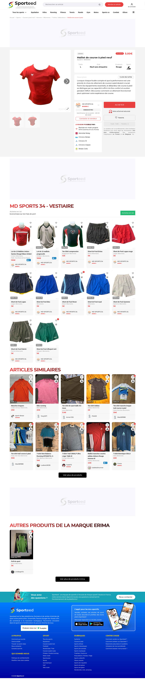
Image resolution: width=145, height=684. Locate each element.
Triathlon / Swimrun (80, 653)
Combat (116, 12)
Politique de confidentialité (20, 658)
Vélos (44, 12)
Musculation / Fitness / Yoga (83, 655)
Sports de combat (80, 648)
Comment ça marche (18, 639)
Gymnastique (47, 662)
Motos (96, 12)
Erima (80, 53)
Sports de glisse (79, 665)
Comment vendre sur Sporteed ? (116, 639)
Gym (88, 12)
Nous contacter (125, 597)
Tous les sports (18, 12)
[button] (67, 81)
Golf (44, 665)
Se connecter (132, 5)
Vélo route (46, 667)
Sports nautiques (79, 651)
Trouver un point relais (19, 644)
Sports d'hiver (78, 644)
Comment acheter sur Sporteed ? (116, 641)
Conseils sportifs (17, 648)
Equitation (35, 12)
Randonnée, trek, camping (83, 670)
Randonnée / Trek (48, 648)
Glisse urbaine (78, 660)
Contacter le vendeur (88, 118)
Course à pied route (49, 651)
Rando (80, 12)
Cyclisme (77, 639)
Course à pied (78, 641)
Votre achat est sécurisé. (119, 111)
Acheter (119, 105)
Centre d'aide (16, 641)
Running (53, 12)
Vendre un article (114, 4)
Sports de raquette (80, 662)
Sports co (105, 12)
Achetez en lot (128, 213)
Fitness (63, 12)
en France (116, 134)
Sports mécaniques (80, 646)
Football (45, 646)
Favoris (119, 118)
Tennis (71, 12)
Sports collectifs (79, 658)
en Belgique (127, 134)
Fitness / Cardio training (50, 653)
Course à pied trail (49, 644)
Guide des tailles (126, 77)
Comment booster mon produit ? (116, 648)
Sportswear (47, 658)
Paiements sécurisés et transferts (117, 644)
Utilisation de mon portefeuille (115, 646)
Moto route (46, 655)
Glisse (125, 12)
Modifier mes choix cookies (20, 660)
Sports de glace (79, 667)
